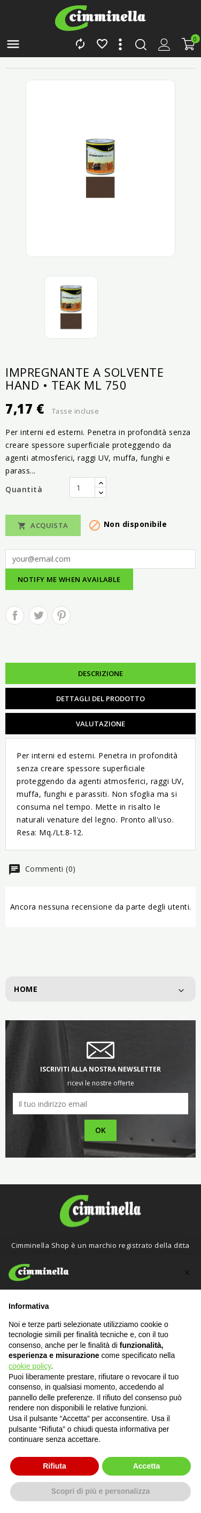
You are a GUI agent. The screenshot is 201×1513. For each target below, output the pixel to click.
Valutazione (100, 723)
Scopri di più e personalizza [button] (100, 1491)
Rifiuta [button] (54, 1466)
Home (25, 989)
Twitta (38, 615)
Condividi (15, 615)
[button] (187, 1272)
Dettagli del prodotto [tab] (100, 698)
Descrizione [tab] (100, 673)
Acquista (43, 526)
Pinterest (61, 615)
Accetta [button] (146, 1466)
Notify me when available (69, 579)
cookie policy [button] (30, 1366)
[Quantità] (82, 487)
